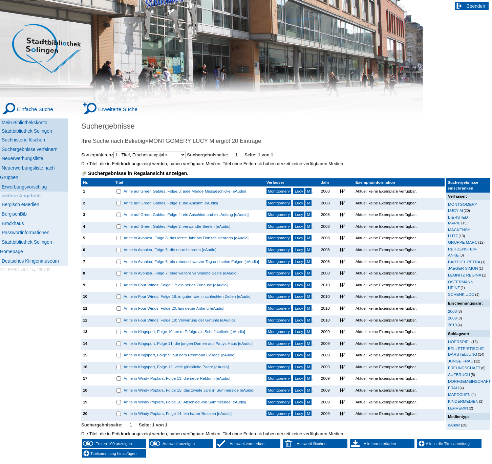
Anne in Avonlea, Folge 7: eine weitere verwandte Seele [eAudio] (181, 273)
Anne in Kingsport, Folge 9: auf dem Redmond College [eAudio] (179, 355)
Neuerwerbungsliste (22, 158)
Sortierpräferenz (97, 154)
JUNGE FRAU (460, 361)
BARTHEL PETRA (464, 262)
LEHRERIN (458, 408)
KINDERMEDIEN (463, 401)
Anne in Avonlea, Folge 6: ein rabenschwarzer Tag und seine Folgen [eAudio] (191, 261)
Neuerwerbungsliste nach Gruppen (27, 172)
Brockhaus (13, 223)
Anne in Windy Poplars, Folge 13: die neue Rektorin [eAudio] (177, 378)
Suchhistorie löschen (23, 139)
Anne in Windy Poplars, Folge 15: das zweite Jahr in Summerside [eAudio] (189, 390)
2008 (452, 311)
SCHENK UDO (461, 294)
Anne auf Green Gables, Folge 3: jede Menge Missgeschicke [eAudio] (185, 191)
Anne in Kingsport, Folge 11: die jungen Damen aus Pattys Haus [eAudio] (188, 343)
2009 (452, 318)
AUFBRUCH (459, 374)
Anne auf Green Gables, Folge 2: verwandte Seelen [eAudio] (177, 226)
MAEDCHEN (459, 394)
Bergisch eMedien (20, 204)
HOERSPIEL (459, 341)
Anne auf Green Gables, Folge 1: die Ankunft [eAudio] (171, 203)
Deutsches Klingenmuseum (30, 261)
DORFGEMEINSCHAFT (469, 381)
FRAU (453, 387)
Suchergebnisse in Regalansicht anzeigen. (138, 173)
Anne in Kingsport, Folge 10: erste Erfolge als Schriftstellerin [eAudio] (184, 331)
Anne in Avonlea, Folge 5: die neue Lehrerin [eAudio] (170, 249)
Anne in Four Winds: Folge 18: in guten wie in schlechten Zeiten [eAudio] (188, 296)
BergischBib (14, 214)
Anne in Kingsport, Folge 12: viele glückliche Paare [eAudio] (176, 366)
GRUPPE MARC (462, 242)
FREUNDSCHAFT (464, 368)
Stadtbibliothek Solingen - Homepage (27, 246)
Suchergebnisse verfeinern (30, 149)
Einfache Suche (35, 109)
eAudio (454, 425)
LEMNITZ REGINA (464, 275)
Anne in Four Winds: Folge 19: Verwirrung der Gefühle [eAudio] (179, 320)
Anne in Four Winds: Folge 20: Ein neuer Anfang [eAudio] (174, 308)
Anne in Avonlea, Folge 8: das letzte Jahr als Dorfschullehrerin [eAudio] (186, 238)
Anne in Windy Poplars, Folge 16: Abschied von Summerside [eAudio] (185, 402)
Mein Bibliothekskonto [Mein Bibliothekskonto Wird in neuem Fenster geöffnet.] (24, 122)
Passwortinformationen (25, 232)
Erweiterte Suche (117, 109)
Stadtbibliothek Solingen (27, 131)
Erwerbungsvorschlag (24, 187)
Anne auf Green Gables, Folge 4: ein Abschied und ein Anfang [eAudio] (186, 214)
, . (289, 191)
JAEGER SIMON (463, 268)
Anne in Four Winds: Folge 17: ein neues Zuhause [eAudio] (176, 285)
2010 (452, 325)
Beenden (476, 6)
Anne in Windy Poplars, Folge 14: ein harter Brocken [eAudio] (178, 413)
